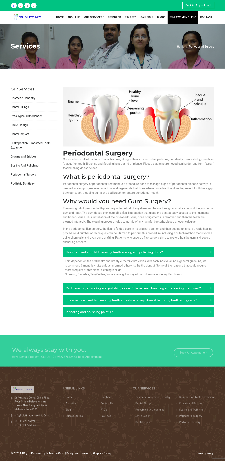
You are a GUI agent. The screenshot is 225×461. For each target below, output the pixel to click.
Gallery (145, 17)
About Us (74, 17)
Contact (206, 17)
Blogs (161, 17)
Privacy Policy (205, 453)
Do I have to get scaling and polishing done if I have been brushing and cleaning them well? (133, 288)
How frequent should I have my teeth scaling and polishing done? (114, 252)
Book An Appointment (198, 5)
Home (60, 17)
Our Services (93, 17)
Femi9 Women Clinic (182, 17)
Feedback (114, 17)
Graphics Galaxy (102, 453)
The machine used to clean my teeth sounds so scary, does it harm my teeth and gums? (131, 300)
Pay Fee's (131, 17)
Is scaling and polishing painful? (89, 312)
